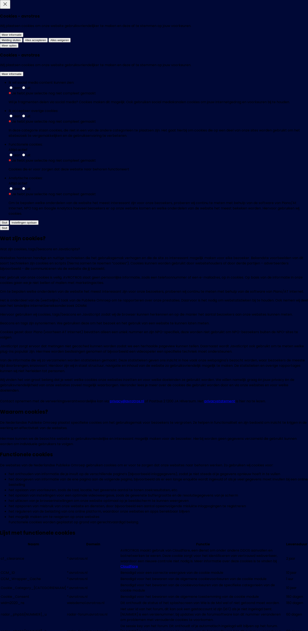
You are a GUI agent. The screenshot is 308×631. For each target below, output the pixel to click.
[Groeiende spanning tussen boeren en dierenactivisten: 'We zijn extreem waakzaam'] (60, 249)
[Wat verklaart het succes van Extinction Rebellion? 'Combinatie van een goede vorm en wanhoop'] (247, 82)
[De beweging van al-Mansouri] (60, 473)
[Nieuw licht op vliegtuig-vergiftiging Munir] (185, 401)
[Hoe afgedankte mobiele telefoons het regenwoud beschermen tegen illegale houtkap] (60, 326)
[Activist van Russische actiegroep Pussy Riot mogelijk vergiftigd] (122, 249)
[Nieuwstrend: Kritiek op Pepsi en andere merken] (247, 321)
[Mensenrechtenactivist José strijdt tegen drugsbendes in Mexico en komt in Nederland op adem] (247, 167)
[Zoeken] (293, 9)
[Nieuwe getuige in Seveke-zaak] (247, 473)
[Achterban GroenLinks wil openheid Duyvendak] (122, 404)
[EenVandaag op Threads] (170, 623)
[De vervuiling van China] (247, 398)
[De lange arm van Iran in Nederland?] (122, 321)
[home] (34, 9)
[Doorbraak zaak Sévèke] (122, 473)
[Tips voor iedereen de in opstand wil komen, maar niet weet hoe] (185, 249)
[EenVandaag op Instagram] (154, 623)
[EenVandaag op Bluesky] (121, 623)
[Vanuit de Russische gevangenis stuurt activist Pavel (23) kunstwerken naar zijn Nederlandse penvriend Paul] (185, 85)
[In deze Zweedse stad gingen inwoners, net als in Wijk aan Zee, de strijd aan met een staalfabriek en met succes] (122, 167)
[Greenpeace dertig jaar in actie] (60, 398)
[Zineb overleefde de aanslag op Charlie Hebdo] (185, 321)
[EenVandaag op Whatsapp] (138, 623)
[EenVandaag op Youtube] (186, 623)
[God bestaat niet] (185, 473)
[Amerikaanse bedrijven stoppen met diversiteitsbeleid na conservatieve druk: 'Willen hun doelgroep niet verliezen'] (60, 82)
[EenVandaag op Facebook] (105, 623)
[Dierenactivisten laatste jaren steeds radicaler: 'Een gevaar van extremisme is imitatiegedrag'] (185, 167)
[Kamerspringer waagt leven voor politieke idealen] (247, 247)
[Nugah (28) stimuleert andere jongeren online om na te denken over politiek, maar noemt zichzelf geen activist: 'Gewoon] (122, 85)
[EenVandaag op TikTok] (203, 623)
